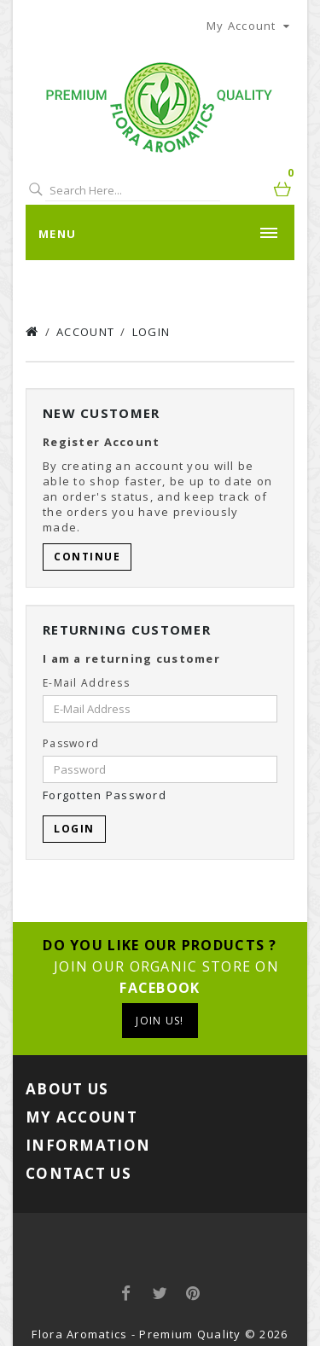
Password (71, 743)
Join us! (159, 1020)
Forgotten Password (104, 795)
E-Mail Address (86, 683)
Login (151, 331)
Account (85, 331)
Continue (87, 556)
